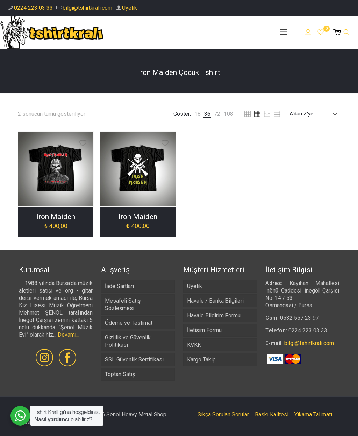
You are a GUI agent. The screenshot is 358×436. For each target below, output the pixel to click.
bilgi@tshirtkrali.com (87, 8)
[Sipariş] (314, 113)
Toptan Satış (120, 374)
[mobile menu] (283, 32)
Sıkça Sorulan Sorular (223, 414)
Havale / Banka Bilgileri (215, 300)
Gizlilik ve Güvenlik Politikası (128, 341)
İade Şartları (119, 286)
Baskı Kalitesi (271, 414)
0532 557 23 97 (299, 318)
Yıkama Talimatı (313, 414)
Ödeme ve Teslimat (128, 322)
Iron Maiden (55, 216)
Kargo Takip (201, 359)
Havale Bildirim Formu (214, 315)
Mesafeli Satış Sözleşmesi (123, 304)
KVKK (194, 345)
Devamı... (68, 334)
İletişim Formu (204, 330)
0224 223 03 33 (33, 8)
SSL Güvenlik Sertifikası (134, 359)
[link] (197, 114)
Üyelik (129, 8)
